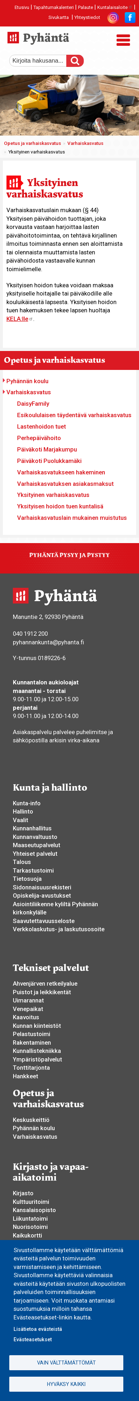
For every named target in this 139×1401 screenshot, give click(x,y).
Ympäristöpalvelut (37, 1059)
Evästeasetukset (33, 1339)
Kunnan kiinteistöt (37, 1025)
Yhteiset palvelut (35, 853)
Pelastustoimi (31, 1034)
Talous (22, 861)
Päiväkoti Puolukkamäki (49, 460)
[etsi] (43, 61)
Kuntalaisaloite (115, 7)
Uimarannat (28, 1000)
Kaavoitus (26, 1017)
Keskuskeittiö (31, 1119)
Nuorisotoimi (30, 1226)
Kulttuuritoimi (31, 1201)
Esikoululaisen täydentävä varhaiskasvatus (74, 415)
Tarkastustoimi (33, 870)
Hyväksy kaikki (66, 1384)
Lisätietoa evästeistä (38, 1329)
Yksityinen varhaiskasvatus (53, 494)
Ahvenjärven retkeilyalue (45, 983)
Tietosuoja (27, 878)
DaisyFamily (33, 403)
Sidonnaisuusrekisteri (42, 887)
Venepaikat (28, 1008)
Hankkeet (25, 1076)
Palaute (85, 7)
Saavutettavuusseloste (43, 920)
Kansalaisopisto (34, 1210)
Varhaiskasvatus (85, 143)
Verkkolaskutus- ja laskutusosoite (58, 929)
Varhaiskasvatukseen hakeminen (61, 472)
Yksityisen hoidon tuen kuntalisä (60, 506)
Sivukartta (58, 17)
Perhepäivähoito (39, 437)
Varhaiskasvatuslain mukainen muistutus (72, 517)
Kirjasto (23, 1193)
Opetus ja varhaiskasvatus (32, 143)
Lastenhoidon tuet (41, 426)
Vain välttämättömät (66, 1363)
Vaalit (20, 820)
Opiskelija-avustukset (42, 895)
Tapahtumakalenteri (54, 7)
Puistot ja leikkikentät (42, 992)
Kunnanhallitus (32, 828)
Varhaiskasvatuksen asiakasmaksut (65, 483)
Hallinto (23, 811)
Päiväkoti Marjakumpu (47, 449)
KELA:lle (19, 318)
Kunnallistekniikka (37, 1050)
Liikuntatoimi (30, 1218)
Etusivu (22, 7)
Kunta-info (27, 803)
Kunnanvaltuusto (35, 836)
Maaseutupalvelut (36, 845)
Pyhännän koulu (27, 381)
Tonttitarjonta (31, 1067)
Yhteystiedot (87, 17)
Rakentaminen (32, 1042)
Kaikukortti (27, 1235)
